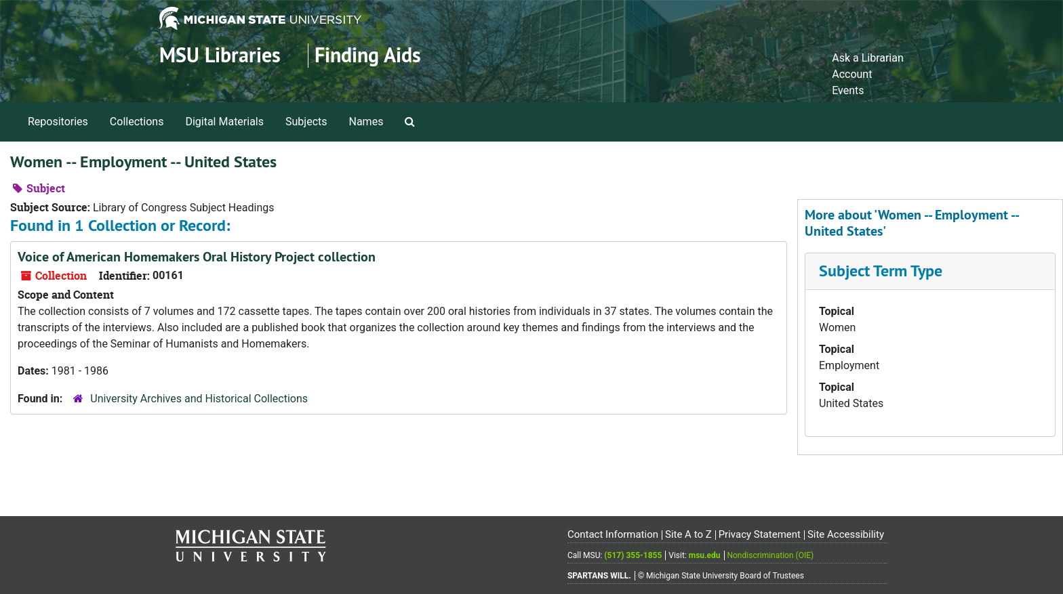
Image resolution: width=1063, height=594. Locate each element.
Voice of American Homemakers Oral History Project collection (197, 257)
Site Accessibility (845, 534)
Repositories (58, 121)
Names (366, 121)
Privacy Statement (760, 534)
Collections (137, 121)
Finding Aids (368, 55)
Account (852, 74)
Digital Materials (224, 121)
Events (848, 90)
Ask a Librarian (868, 57)
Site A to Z (688, 534)
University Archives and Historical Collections (199, 398)
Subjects (306, 121)
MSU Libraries (220, 55)
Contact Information (612, 534)
